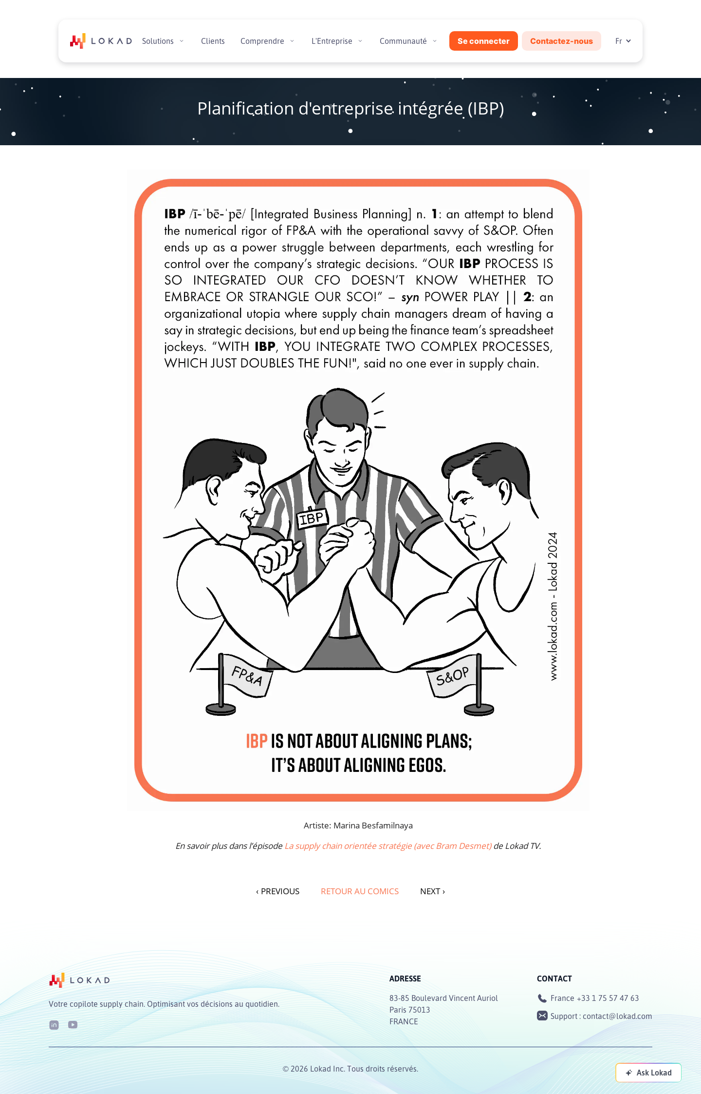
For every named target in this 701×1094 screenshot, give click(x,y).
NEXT (432, 891)
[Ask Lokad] (648, 1072)
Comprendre (262, 41)
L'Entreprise (332, 41)
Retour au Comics (360, 891)
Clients (213, 41)
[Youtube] (72, 1024)
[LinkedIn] (54, 1024)
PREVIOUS (277, 891)
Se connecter (484, 41)
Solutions (158, 41)
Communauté (403, 41)
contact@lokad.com (617, 1016)
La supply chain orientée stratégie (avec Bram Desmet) (387, 845)
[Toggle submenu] (181, 41)
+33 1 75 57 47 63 (608, 998)
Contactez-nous (561, 41)
